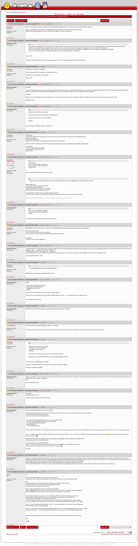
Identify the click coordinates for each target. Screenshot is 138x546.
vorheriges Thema (12, 527)
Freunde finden (65, 543)
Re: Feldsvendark (43, 24)
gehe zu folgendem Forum (98, 532)
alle (130, 20)
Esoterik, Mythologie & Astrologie (36, 16)
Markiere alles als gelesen (12, 534)
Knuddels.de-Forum (11, 16)
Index (23, 527)
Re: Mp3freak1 (41, 225)
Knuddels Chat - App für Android (39, 543)
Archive (25, 16)
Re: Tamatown (41, 40)
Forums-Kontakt (105, 534)
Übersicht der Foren (60, 14)
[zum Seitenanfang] (10, 37)
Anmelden (22, 12)
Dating (85, 543)
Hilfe (74, 14)
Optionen (10, 20)
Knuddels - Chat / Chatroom (116, 534)
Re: (39, 66)
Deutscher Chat (27, 543)
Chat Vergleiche (101, 543)
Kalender (69, 14)
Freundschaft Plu (74, 543)
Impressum (108, 543)
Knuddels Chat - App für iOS (55, 543)
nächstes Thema (32, 527)
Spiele (81, 543)
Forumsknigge (79, 14)
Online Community (92, 543)
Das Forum (20, 16)
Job (113, 543)
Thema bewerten (21, 20)
